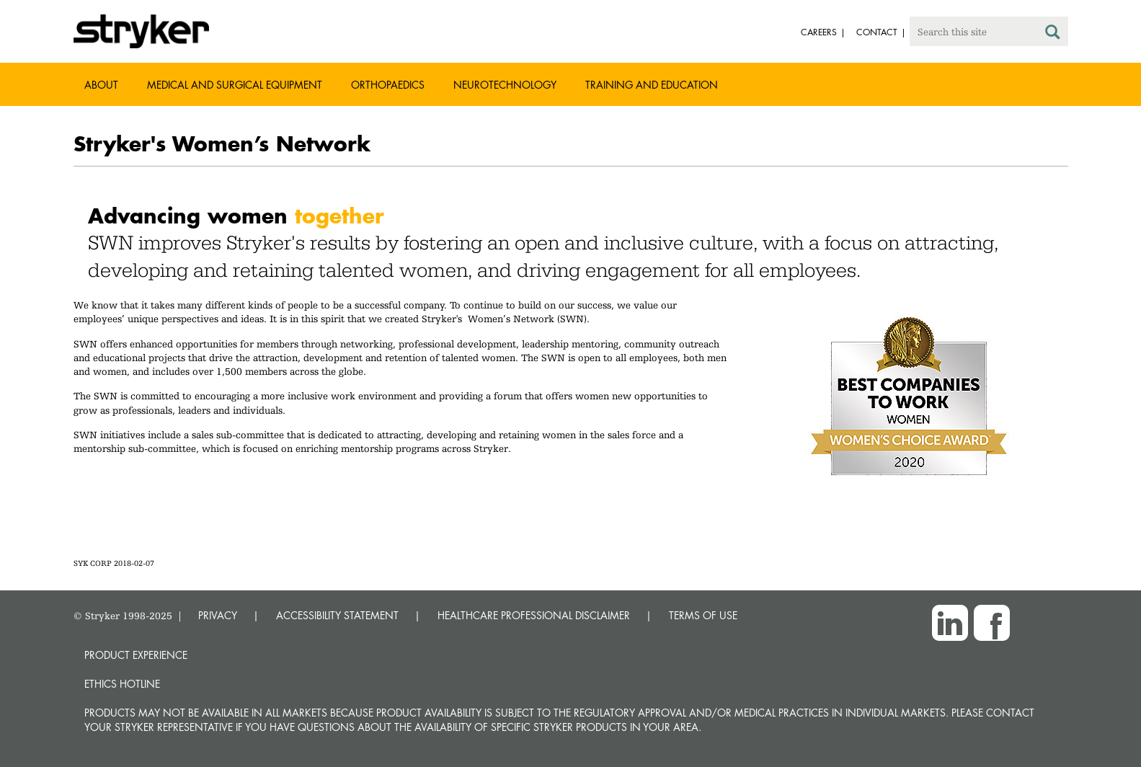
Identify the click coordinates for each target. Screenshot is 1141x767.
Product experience (135, 655)
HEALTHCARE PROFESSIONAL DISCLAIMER (534, 615)
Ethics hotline (122, 684)
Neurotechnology (504, 85)
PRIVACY (217, 615)
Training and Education (651, 85)
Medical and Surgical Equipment (234, 85)
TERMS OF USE (703, 615)
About (101, 85)
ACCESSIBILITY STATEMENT (337, 615)
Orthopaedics (388, 85)
